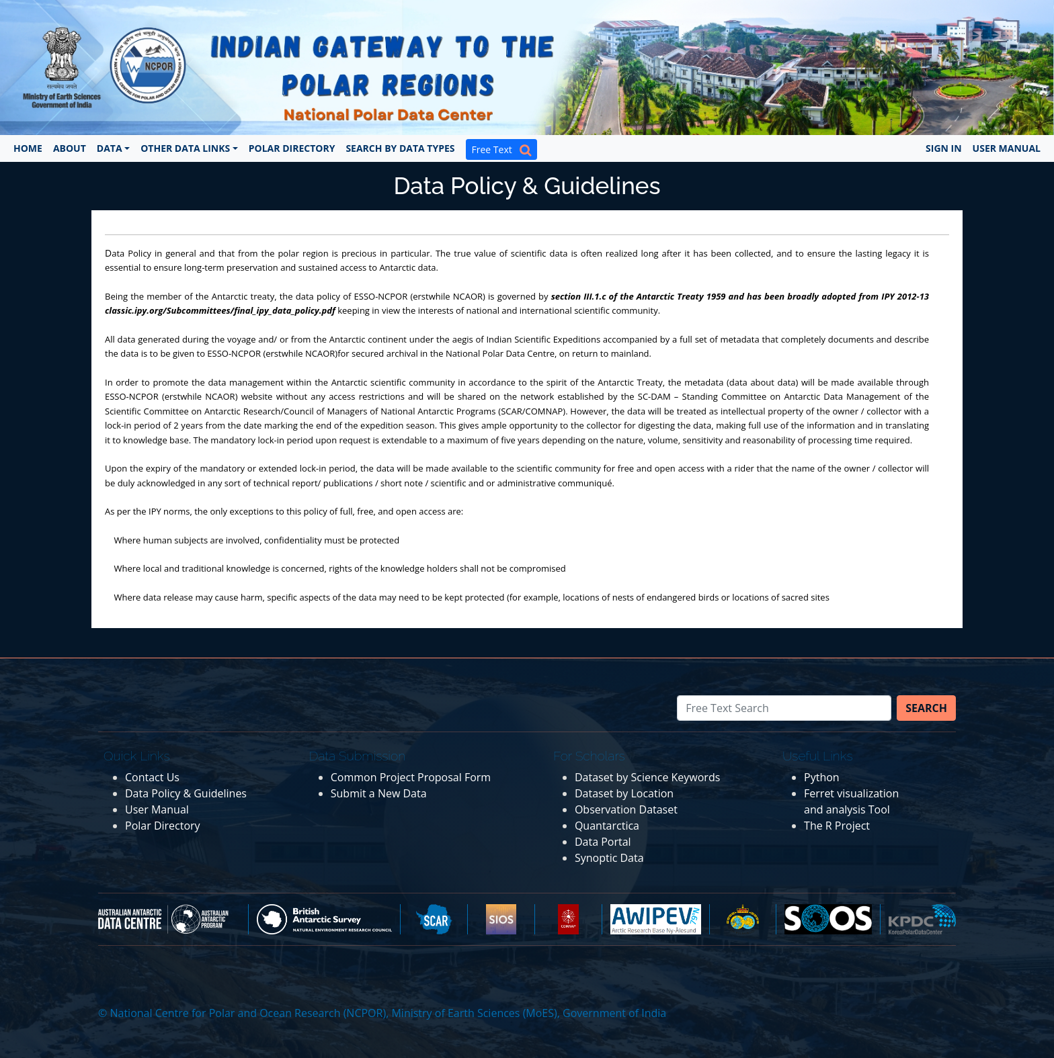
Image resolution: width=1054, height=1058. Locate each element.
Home (27, 148)
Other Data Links (185, 148)
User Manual (1007, 148)
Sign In (944, 148)
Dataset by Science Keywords (647, 777)
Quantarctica (607, 825)
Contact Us (152, 777)
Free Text (501, 149)
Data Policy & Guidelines (186, 793)
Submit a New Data (379, 793)
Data (109, 148)
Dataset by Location (624, 793)
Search (926, 708)
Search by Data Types (400, 148)
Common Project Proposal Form (411, 777)
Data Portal (603, 841)
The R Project (837, 825)
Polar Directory (292, 148)
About (69, 148)
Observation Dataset (626, 809)
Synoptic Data (609, 857)
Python (822, 777)
